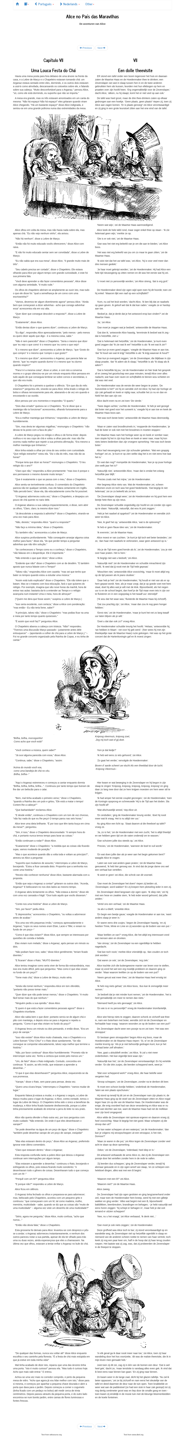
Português (44, 3)
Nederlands (69, 3)
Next (102, 47)
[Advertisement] (92, 33)
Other (89, 3)
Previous (86, 47)
